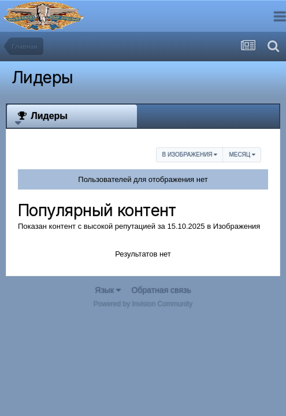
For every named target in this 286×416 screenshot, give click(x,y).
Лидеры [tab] (42, 116)
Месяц (242, 154)
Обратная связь (161, 290)
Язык (108, 290)
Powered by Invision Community (143, 304)
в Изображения (189, 154)
